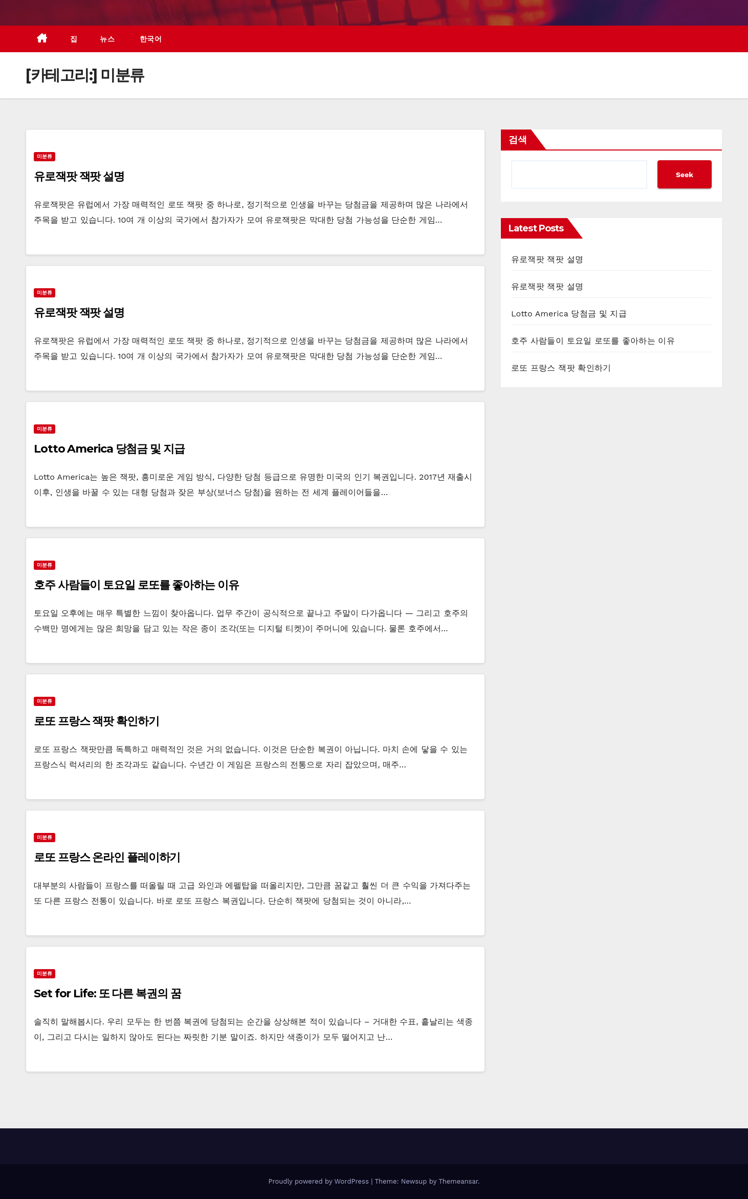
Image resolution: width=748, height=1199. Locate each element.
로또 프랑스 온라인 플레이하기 (107, 857)
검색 (518, 139)
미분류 (44, 156)
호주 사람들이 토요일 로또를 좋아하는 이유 (136, 585)
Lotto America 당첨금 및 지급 (109, 449)
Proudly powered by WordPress (319, 1181)
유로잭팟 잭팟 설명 (79, 176)
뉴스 (107, 39)
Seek (684, 174)
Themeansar (458, 1181)
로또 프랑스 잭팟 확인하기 (96, 721)
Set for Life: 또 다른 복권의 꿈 (107, 993)
